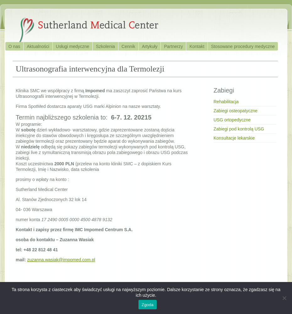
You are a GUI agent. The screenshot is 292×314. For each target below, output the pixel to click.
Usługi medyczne (72, 46)
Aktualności (38, 46)
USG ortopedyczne (232, 119)
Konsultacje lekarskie (234, 138)
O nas (14, 46)
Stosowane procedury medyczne (243, 46)
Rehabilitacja (226, 101)
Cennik (128, 46)
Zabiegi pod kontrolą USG (239, 128)
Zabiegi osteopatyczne (235, 110)
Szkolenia (105, 46)
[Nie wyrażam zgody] (284, 298)
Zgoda (148, 304)
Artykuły (150, 46)
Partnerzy (173, 46)
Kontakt (196, 46)
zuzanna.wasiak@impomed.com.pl (61, 259)
